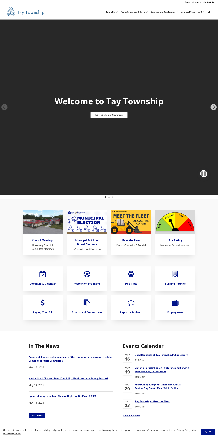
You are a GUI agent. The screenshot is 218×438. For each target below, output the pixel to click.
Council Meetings (42, 113)
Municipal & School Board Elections (87, 115)
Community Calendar (42, 157)
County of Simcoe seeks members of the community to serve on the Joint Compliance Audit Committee (70, 236)
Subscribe (109, 345)
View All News (37, 298)
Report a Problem (192, 2)
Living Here (95, 11)
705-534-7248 (100, 396)
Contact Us (208, 2)
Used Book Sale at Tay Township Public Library (158, 234)
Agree (207, 431)
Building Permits (175, 157)
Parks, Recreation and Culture (62, 389)
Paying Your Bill (43, 186)
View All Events (132, 298)
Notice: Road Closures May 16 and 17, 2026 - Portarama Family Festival (67, 258)
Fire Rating (175, 113)
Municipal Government (189, 11)
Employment (175, 186)
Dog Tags (131, 157)
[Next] (213, 44)
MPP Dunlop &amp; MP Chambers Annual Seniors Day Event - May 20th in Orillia (160, 268)
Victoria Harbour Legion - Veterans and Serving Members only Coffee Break (159, 251)
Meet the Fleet (131, 113)
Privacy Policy (113, 418)
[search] (209, 12)
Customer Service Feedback (137, 418)
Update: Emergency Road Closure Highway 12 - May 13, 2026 (65, 278)
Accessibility (97, 418)
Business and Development (156, 11)
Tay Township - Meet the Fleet (154, 284)
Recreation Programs (87, 157)
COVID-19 (84, 418)
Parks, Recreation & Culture (122, 11)
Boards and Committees (87, 188)
